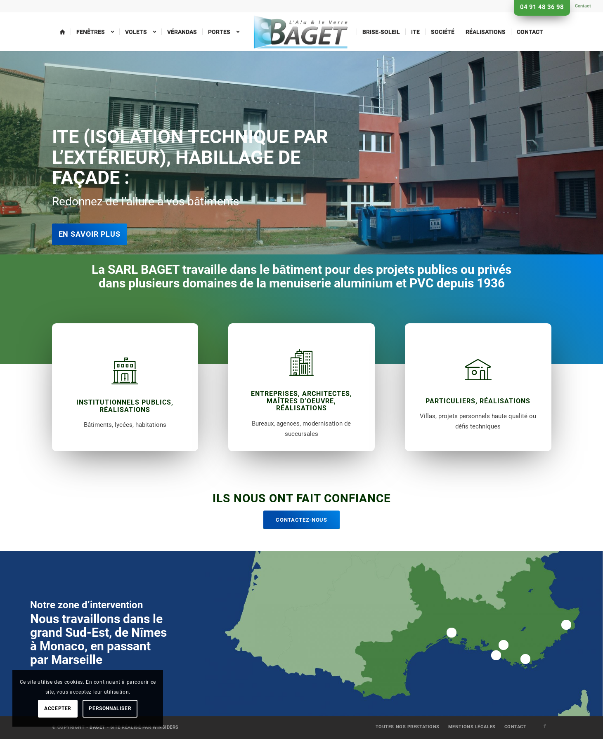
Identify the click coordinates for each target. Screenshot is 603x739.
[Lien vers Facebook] (545, 726)
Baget (97, 727)
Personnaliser (110, 708)
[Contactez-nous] (301, 520)
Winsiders (166, 727)
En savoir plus (90, 234)
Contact (583, 6)
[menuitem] (581, 6)
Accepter (57, 708)
